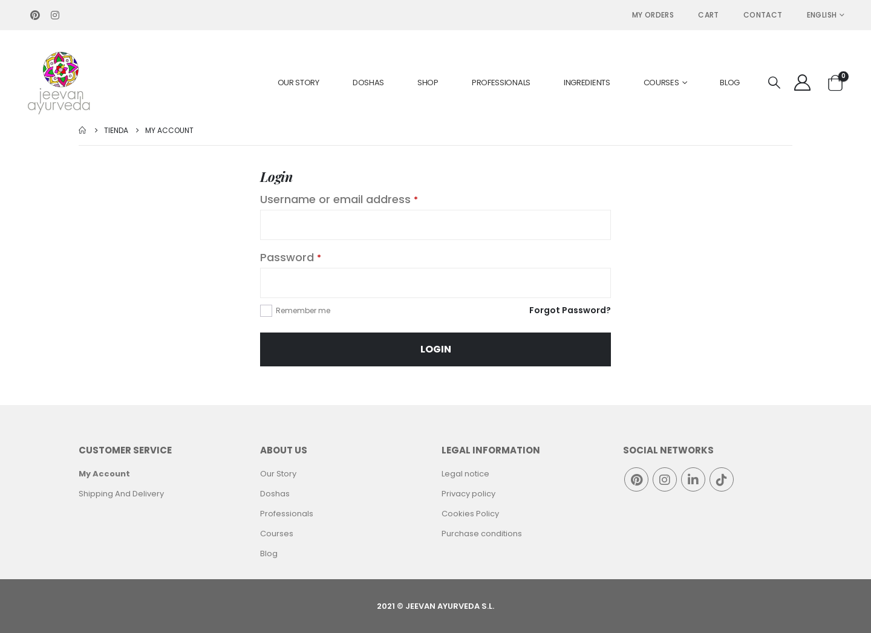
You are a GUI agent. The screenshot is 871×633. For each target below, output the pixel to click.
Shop (428, 82)
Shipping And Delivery (121, 493)
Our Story (298, 82)
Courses (661, 82)
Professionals (501, 82)
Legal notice (465, 473)
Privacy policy (468, 493)
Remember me (303, 310)
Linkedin (693, 479)
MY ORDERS (653, 15)
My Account (104, 473)
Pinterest (636, 479)
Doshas (368, 82)
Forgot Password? (570, 310)
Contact (763, 15)
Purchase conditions (482, 533)
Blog (730, 82)
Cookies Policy (470, 513)
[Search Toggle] (774, 83)
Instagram (665, 479)
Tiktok (722, 479)
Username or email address (339, 199)
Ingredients (587, 82)
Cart (708, 15)
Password (290, 257)
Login (435, 349)
